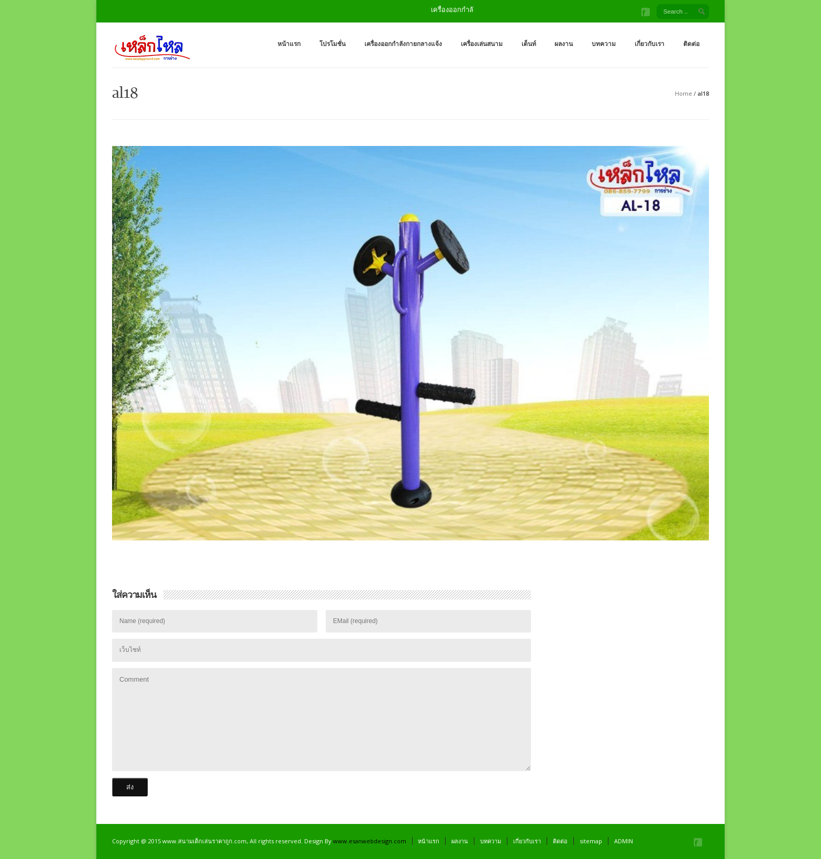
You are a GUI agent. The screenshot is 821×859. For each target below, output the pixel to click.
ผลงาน (563, 43)
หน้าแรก (289, 43)
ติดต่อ (691, 43)
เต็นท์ (529, 43)
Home (683, 93)
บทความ (604, 43)
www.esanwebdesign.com (369, 841)
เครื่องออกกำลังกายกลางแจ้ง (403, 43)
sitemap (591, 841)
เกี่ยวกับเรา (649, 43)
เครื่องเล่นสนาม (482, 43)
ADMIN (623, 841)
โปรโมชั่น (332, 43)
